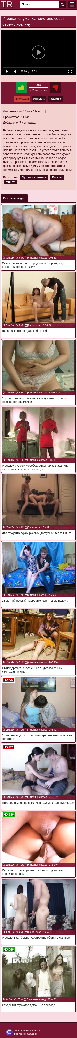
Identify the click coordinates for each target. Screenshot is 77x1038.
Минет (10, 182)
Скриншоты (39, 99)
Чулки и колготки (34, 177)
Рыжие (57, 177)
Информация (22, 99)
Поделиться (55, 99)
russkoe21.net (33, 1030)
